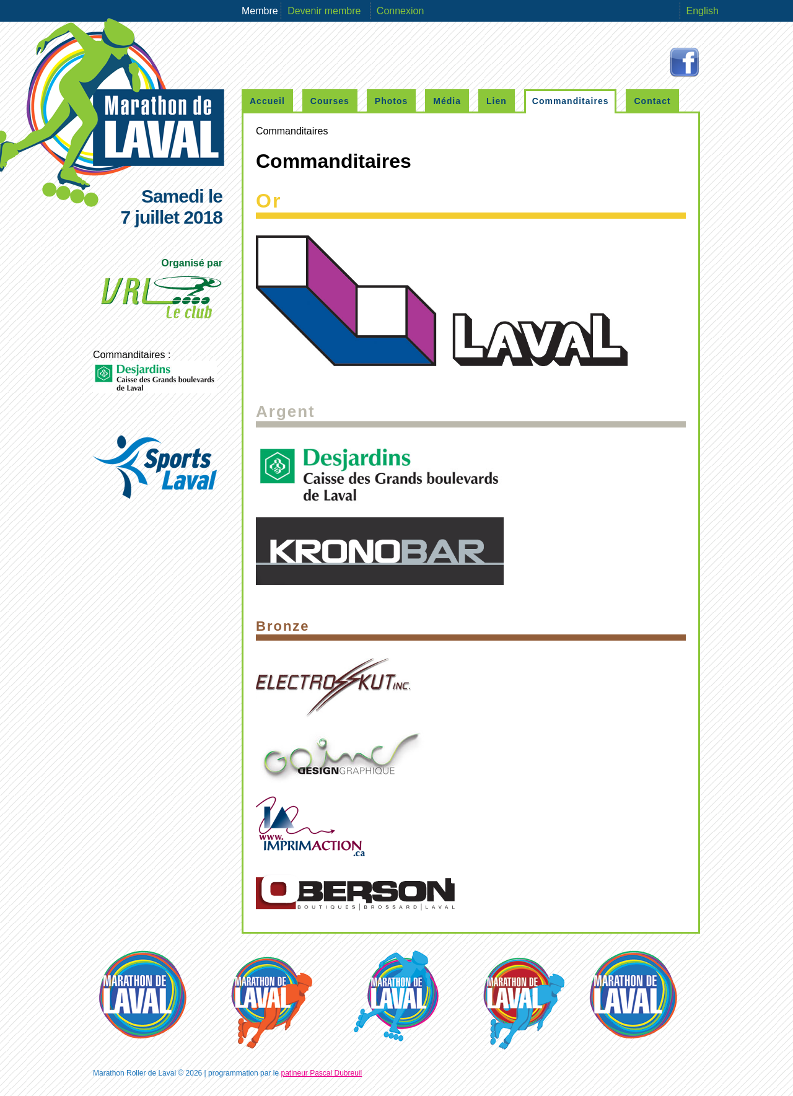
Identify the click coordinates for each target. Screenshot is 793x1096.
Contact (652, 101)
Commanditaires (570, 101)
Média (447, 101)
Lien (496, 101)
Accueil (267, 101)
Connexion (400, 11)
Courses (329, 101)
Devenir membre (325, 11)
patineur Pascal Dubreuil (321, 1073)
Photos (391, 101)
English (702, 11)
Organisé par (160, 292)
